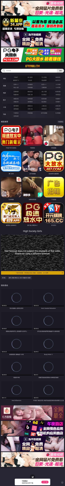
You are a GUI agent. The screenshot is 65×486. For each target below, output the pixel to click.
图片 (4, 100)
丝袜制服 (30, 87)
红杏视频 (57, 113)
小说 (4, 107)
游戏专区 (57, 77)
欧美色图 (44, 99)
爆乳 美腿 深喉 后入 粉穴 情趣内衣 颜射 (20, 278)
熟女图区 (44, 102)
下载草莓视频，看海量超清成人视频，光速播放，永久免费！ (39, 273)
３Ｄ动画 (57, 84)
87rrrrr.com (32, 66)
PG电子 (16, 77)
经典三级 (30, 94)
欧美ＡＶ (44, 84)
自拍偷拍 (30, 84)
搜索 (60, 70)
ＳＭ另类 (57, 87)
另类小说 (30, 109)
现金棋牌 (44, 80)
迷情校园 (16, 109)
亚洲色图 (30, 99)
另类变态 (57, 94)
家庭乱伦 (30, 106)
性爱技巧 (57, 109)
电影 (4, 93)
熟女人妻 (16, 87)
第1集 (3, 278)
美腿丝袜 (16, 102)
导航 (4, 114)
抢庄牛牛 (57, 80)
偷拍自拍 (30, 91)
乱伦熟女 (44, 94)
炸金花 (30, 80)
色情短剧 (16, 116)
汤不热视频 (44, 113)
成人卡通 (44, 91)
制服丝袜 (16, 94)
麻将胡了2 (16, 80)
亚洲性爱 (16, 91)
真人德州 (30, 77)
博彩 (4, 79)
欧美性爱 (57, 91)
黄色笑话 (44, 109)
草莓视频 (30, 113)
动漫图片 (57, 99)
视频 (4, 86)
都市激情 (16, 106)
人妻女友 (44, 106)
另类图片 (57, 102)
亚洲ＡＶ (16, 84)
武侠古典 (57, 106)
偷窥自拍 (16, 99)
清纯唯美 (30, 102)
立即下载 (44, 482)
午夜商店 (16, 113)
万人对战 (44, 77)
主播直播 (44, 87)
